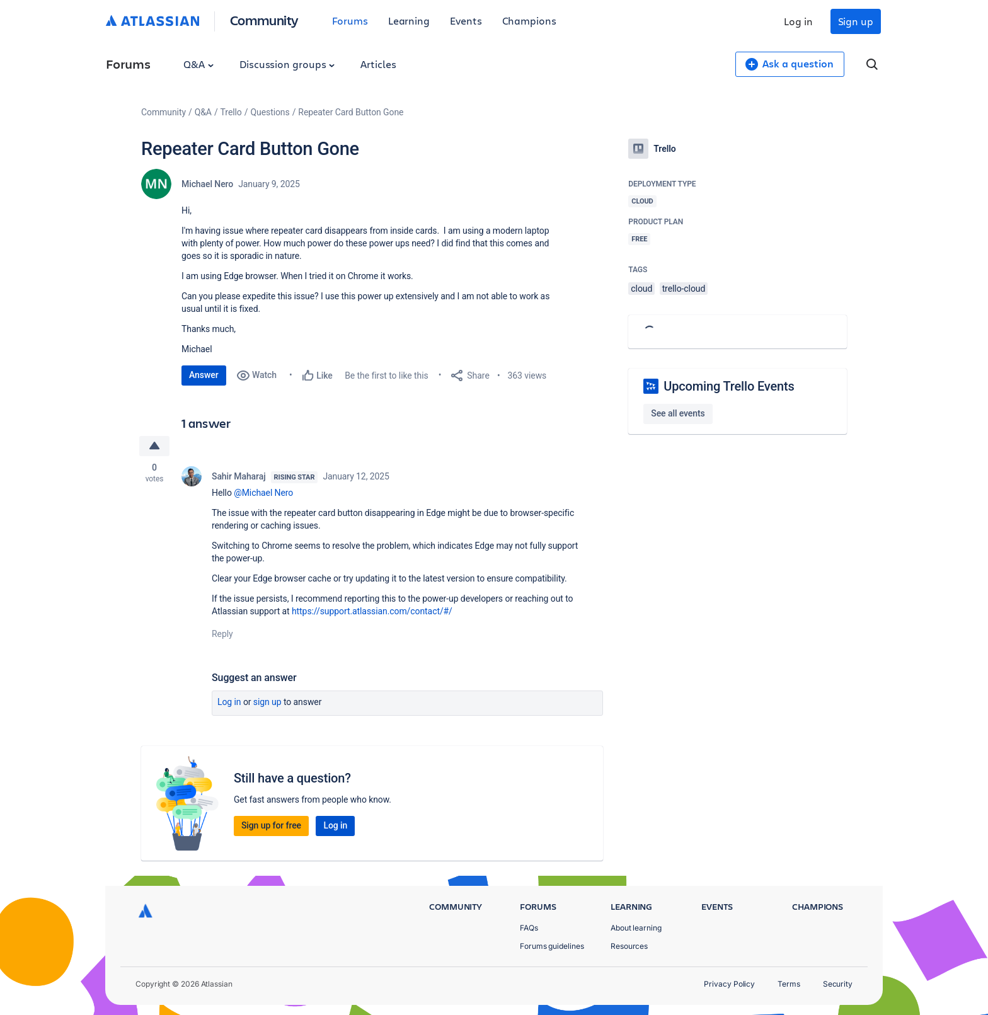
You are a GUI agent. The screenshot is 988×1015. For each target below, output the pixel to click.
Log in (798, 21)
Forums (350, 20)
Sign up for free (271, 825)
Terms (789, 984)
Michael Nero (207, 184)
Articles (378, 64)
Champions (529, 20)
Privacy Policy (729, 984)
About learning (636, 927)
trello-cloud (684, 289)
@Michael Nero (263, 493)
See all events (677, 413)
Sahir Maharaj (239, 476)
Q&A (198, 64)
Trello (231, 112)
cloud (641, 289)
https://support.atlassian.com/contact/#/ (372, 611)
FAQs (529, 927)
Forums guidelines (552, 946)
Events (466, 20)
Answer (204, 375)
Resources (629, 946)
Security (838, 984)
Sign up (855, 21)
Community (264, 20)
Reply (222, 634)
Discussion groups (287, 64)
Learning (409, 20)
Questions (269, 112)
